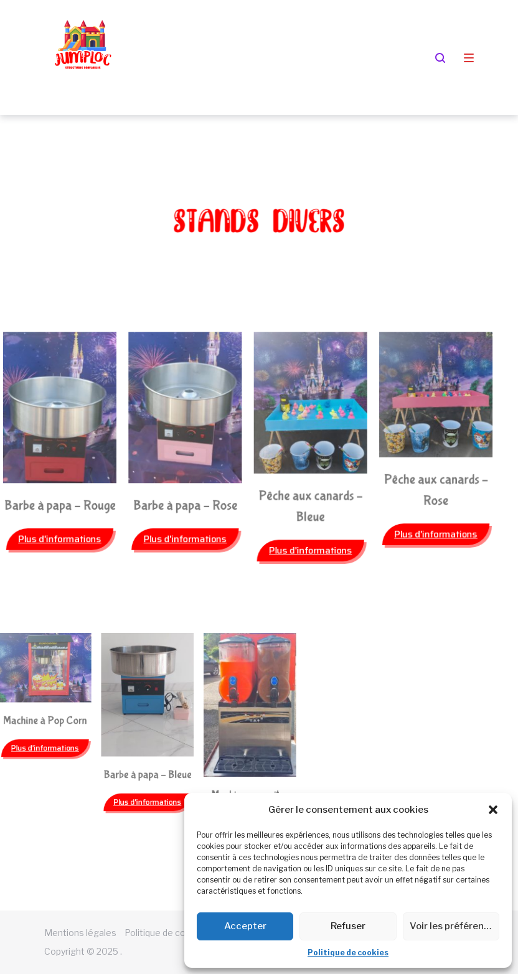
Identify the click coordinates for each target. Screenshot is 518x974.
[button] (493, 809)
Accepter (245, 926)
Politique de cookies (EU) (176, 932)
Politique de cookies (348, 952)
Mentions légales (80, 932)
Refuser (348, 926)
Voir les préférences (454, 926)
